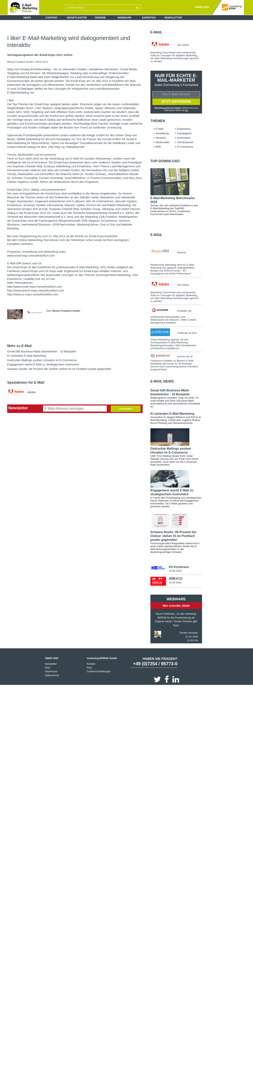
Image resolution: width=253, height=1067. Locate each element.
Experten (149, 17)
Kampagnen (184, 133)
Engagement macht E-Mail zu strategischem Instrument (43, 364)
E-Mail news (162, 382)
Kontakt (91, 664)
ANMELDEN (202, 7)
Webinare (124, 17)
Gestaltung (162, 133)
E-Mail (156, 32)
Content (51, 17)
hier (186, 110)
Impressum (51, 672)
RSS (47, 668)
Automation (184, 138)
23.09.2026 (175, 582)
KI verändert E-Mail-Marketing (26, 355)
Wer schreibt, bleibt (176, 606)
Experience (184, 129)
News (27, 17)
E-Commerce (185, 147)
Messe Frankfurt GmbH (20, 61)
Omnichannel (185, 142)
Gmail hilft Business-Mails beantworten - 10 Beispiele (41, 351)
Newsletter (173, 17)
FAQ (89, 668)
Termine (100, 17)
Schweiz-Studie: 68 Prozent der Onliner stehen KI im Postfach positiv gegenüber (59, 368)
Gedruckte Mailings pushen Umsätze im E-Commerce (42, 360)
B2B (158, 147)
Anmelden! (125, 408)
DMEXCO (175, 579)
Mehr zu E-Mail (19, 346)
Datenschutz (52, 675)
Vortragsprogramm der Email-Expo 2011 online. (40, 54)
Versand (161, 138)
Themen (157, 121)
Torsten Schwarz (188, 633)
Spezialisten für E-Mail (25, 382)
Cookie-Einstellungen (99, 672)
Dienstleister (77, 17)
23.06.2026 (175, 571)
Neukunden (163, 142)
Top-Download (165, 161)
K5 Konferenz (179, 567)
